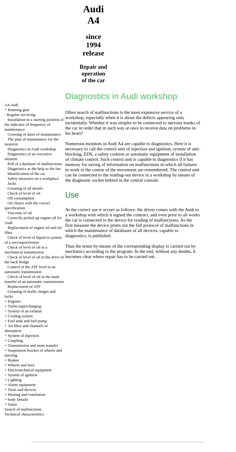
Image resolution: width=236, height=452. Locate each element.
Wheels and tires (21, 365)
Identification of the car (26, 173)
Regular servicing (21, 114)
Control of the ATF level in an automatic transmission (30, 269)
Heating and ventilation (26, 394)
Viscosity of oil (19, 213)
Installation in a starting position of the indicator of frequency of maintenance (34, 124)
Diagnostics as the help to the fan (34, 168)
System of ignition (22, 375)
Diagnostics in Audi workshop (32, 149)
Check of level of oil (24, 193)
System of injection (23, 335)
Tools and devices (22, 389)
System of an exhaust (25, 311)
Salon (12, 404)
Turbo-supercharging (24, 306)
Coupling (15, 340)
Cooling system (20, 316)
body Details (18, 399)
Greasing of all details (25, 188)
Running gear (18, 109)
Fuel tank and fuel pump (27, 321)
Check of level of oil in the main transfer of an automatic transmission (34, 279)
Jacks (12, 183)
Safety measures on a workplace (33, 178)
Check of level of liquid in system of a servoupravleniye (33, 240)
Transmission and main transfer (33, 345)
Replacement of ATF (24, 286)
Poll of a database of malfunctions (35, 163)
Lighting (15, 379)
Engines (14, 301)
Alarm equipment (22, 384)
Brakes (13, 360)
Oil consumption (21, 198)
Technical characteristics (24, 414)
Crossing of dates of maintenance (34, 134)
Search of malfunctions (23, 409)
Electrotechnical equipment (30, 370)
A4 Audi (11, 104)
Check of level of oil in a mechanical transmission (26, 249)
